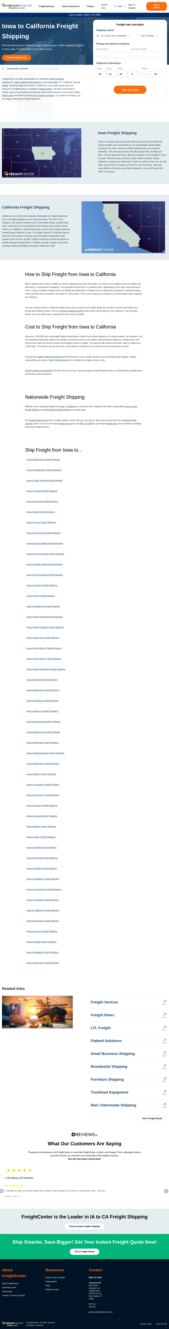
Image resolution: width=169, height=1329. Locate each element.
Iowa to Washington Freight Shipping (44, 470)
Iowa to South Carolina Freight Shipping (45, 554)
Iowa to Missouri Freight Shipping (42, 711)
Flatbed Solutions (106, 1041)
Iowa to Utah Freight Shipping (41, 512)
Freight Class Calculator (55, 1277)
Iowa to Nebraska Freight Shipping (43, 690)
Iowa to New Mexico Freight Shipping (44, 648)
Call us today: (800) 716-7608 (84, 15)
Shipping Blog (51, 1281)
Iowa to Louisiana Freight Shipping (43, 784)
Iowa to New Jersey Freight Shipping (44, 659)
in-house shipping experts (71, 311)
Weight (144, 68)
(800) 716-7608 (95, 1277)
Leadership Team (9, 1287)
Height (119, 68)
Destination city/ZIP (139, 49)
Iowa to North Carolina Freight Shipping (45, 627)
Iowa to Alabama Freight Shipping (42, 952)
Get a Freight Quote (16, 57)
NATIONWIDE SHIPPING (17, 69)
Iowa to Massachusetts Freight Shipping (45, 753)
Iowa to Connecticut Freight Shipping (44, 889)
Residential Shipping (109, 1066)
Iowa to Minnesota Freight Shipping (43, 732)
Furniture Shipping (107, 1079)
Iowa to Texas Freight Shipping (41, 522)
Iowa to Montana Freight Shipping (42, 701)
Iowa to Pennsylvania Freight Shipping (45, 575)
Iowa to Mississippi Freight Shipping (43, 722)
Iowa (62, 406)
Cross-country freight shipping (84, 1226)
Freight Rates (102, 1015)
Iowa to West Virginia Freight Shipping (45, 480)
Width (109, 68)
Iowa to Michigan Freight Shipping (43, 743)
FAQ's (47, 1285)
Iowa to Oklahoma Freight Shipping (43, 606)
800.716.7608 (86, 423)
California (71, 406)
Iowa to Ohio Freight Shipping (41, 596)
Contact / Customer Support (13, 1295)
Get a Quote (157, 6)
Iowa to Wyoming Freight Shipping (43, 963)
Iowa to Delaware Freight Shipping (43, 879)
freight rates (7, 95)
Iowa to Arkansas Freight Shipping (43, 921)
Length (99, 68)
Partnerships (7, 1291)
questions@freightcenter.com (101, 1312)
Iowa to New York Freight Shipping (43, 638)
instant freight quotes (39, 420)
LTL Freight (101, 1028)
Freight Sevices (104, 1002)
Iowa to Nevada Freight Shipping (42, 680)
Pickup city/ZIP (102, 49)
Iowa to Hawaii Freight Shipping (42, 847)
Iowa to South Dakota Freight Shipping (45, 543)
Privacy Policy (146, 1324)
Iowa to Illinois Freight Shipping (41, 826)
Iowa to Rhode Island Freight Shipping (45, 564)
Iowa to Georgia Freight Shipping (42, 858)
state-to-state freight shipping (27, 82)
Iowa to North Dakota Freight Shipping (45, 617)
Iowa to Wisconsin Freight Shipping (43, 459)
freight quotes (45, 89)
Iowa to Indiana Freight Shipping (42, 816)
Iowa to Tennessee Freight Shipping (43, 533)
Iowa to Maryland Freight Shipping (43, 764)
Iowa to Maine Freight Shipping (41, 774)
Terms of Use (161, 1324)
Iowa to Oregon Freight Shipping (42, 585)
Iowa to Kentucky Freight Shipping (43, 795)
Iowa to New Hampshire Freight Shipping (46, 669)
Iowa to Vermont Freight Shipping (42, 501)
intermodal (52, 82)
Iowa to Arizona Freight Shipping (42, 931)
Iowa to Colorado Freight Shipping (43, 900)
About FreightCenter (10, 1283)
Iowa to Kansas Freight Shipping (42, 805)
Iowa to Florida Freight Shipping (42, 868)
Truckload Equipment (109, 1092)
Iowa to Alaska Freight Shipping (41, 942)
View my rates (130, 89)
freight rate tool (66, 423)
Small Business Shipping (113, 1054)
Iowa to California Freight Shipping (43, 910)
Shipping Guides (52, 1289)
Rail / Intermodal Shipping (113, 1105)
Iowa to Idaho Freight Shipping (41, 837)
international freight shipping (57, 410)
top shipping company (44, 95)
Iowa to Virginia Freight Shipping (42, 491)
